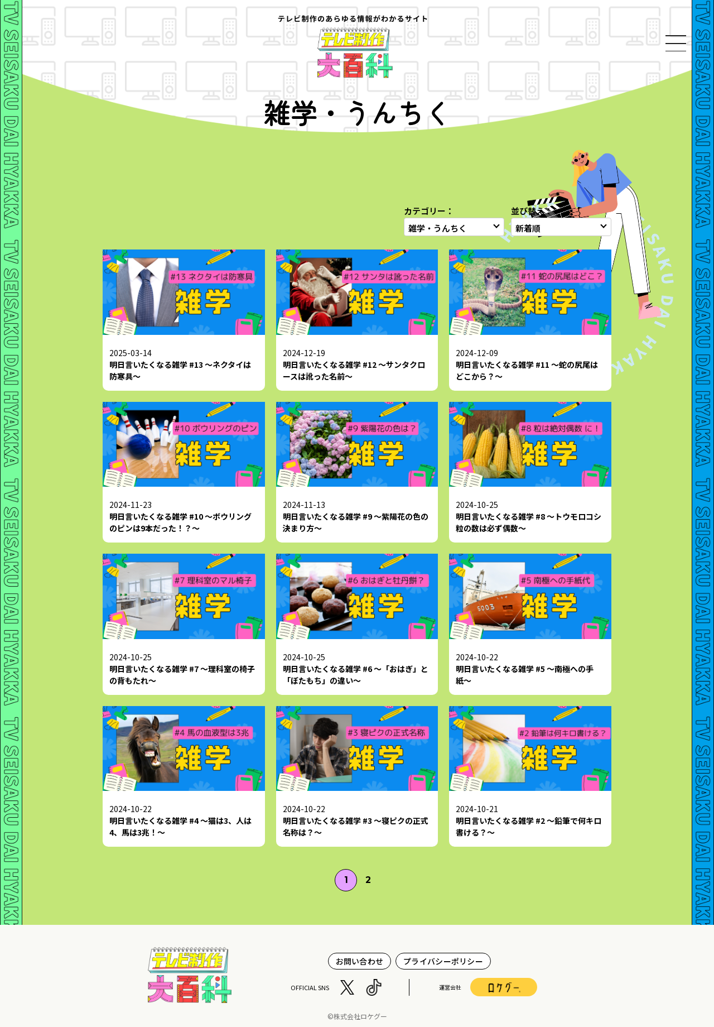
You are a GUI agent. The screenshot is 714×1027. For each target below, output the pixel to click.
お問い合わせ (360, 961)
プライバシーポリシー (443, 961)
